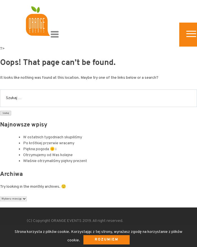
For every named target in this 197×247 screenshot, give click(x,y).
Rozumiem (106, 239)
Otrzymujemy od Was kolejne (48, 155)
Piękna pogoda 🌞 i (39, 149)
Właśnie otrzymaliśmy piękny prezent (55, 161)
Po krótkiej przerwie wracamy (48, 143)
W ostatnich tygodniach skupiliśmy (52, 137)
